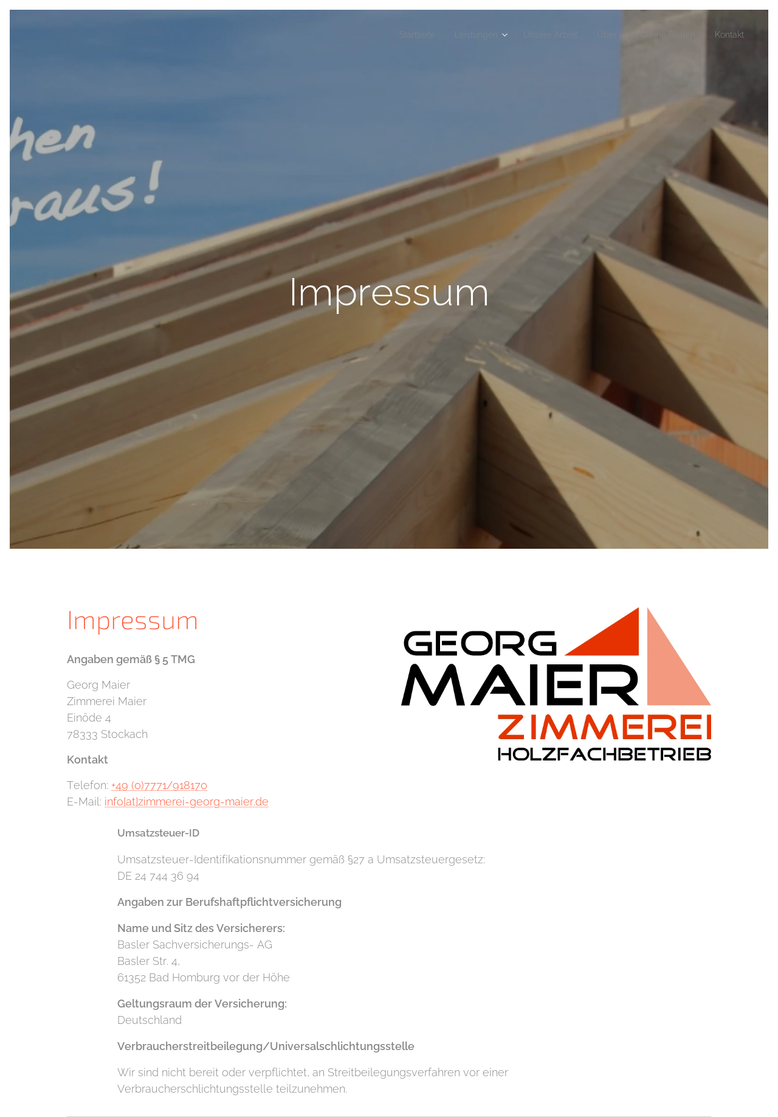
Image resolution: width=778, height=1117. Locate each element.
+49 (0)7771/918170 (159, 785)
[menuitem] (383, 34)
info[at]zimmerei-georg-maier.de (187, 801)
